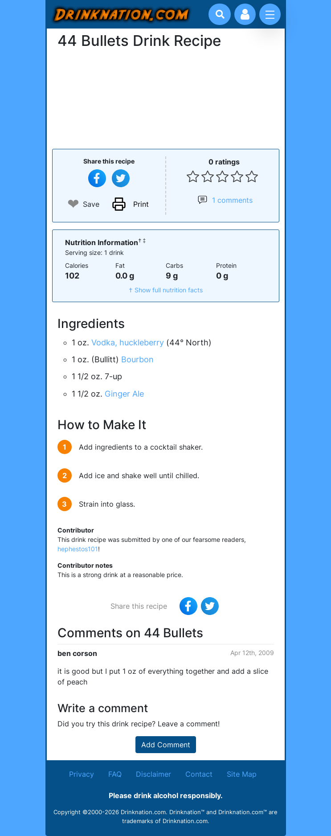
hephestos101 (77, 549)
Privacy (81, 774)
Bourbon (137, 359)
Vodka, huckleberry (127, 342)
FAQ (115, 774)
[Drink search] (220, 14)
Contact (198, 774)
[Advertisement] (165, 98)
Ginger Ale (124, 393)
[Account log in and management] (245, 14)
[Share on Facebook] (97, 178)
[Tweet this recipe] (121, 178)
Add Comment (165, 744)
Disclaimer (153, 774)
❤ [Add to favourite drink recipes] (73, 204)
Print (141, 204)
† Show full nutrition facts (166, 290)
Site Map (242, 774)
